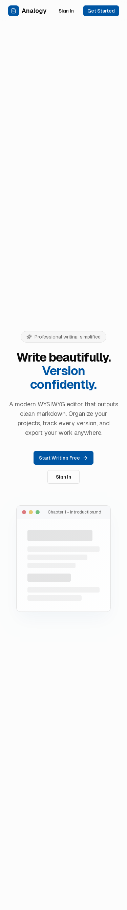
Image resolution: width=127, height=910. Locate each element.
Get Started (101, 11)
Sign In (66, 11)
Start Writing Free (63, 458)
